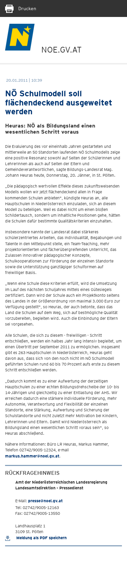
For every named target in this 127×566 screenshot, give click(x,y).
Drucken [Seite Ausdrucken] (20, 8)
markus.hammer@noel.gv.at (32, 455)
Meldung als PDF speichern (36, 537)
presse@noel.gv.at (45, 500)
